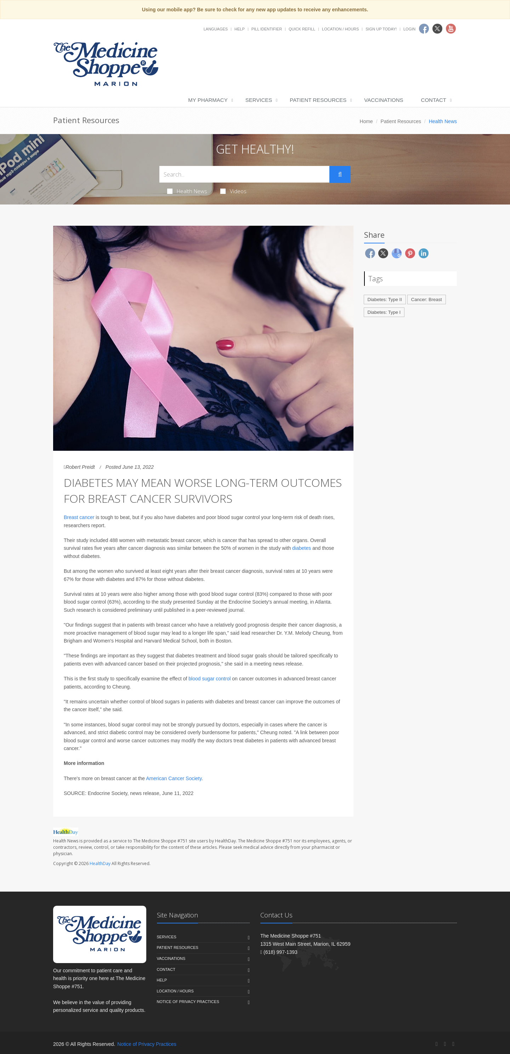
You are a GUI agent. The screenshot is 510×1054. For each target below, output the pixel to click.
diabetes (301, 548)
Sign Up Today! (381, 29)
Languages (216, 29)
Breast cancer (79, 517)
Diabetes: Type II (385, 299)
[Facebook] (437, 1044)
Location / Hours (340, 29)
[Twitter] (445, 1044)
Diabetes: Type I (384, 312)
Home (366, 121)
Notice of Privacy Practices (188, 1002)
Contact (433, 100)
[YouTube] (453, 1044)
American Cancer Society (174, 778)
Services (258, 100)
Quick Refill (302, 29)
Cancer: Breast (426, 299)
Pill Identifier (266, 29)
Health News (187, 191)
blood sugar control (209, 678)
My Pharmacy (207, 100)
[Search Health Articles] (244, 174)
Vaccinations (383, 100)
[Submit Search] (340, 174)
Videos (233, 191)
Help (239, 29)
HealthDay (100, 863)
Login (409, 29)
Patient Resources (318, 100)
